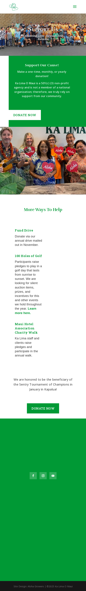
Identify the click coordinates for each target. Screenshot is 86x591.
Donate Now (24, 115)
